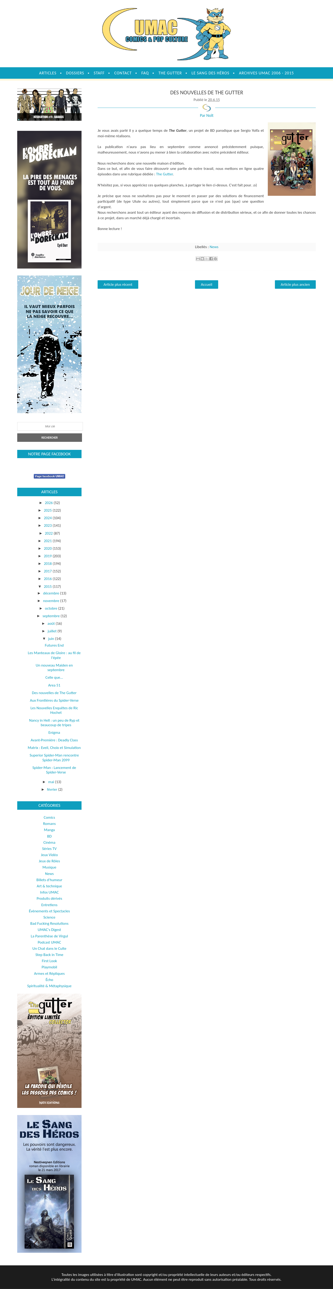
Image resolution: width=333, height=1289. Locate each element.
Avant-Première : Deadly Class (54, 740)
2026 (49, 502)
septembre (51, 616)
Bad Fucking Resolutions (49, 923)
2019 (48, 556)
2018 (48, 563)
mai (51, 781)
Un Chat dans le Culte (49, 948)
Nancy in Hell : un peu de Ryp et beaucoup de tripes (54, 722)
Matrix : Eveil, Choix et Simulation (54, 747)
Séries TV (49, 848)
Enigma (54, 732)
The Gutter (170, 73)
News (214, 246)
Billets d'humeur (49, 879)
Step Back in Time (49, 954)
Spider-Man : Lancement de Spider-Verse (54, 770)
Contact (123, 73)
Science (49, 917)
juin (51, 638)
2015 (48, 586)
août (52, 623)
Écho (49, 979)
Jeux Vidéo (49, 854)
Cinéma (49, 842)
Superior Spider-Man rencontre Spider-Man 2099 (54, 757)
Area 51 (54, 685)
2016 (48, 578)
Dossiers (75, 73)
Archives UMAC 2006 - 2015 (266, 73)
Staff (99, 73)
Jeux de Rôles (49, 861)
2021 (48, 540)
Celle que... (54, 677)
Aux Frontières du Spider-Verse (54, 700)
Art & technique (49, 886)
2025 (48, 510)
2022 (49, 533)
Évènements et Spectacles (49, 911)
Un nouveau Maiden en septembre (54, 667)
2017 (48, 571)
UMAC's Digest (49, 929)
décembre (51, 593)
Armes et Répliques (49, 973)
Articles (47, 73)
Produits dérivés (49, 898)
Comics (49, 817)
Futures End (54, 645)
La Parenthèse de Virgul (49, 936)
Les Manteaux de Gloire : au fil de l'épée (54, 655)
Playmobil (49, 967)
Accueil (206, 284)
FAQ (145, 73)
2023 (48, 525)
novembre (51, 600)
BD (49, 836)
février (52, 789)
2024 (48, 518)
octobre (51, 608)
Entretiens (49, 904)
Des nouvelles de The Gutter (54, 692)
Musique (49, 867)
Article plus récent (118, 284)
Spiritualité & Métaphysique (49, 986)
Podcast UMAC (49, 942)
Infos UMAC (49, 892)
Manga (49, 829)
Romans (49, 823)
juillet (53, 631)
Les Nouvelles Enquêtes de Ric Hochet (54, 710)
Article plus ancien (295, 284)
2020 (48, 548)
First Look (49, 960)
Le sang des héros (210, 73)
